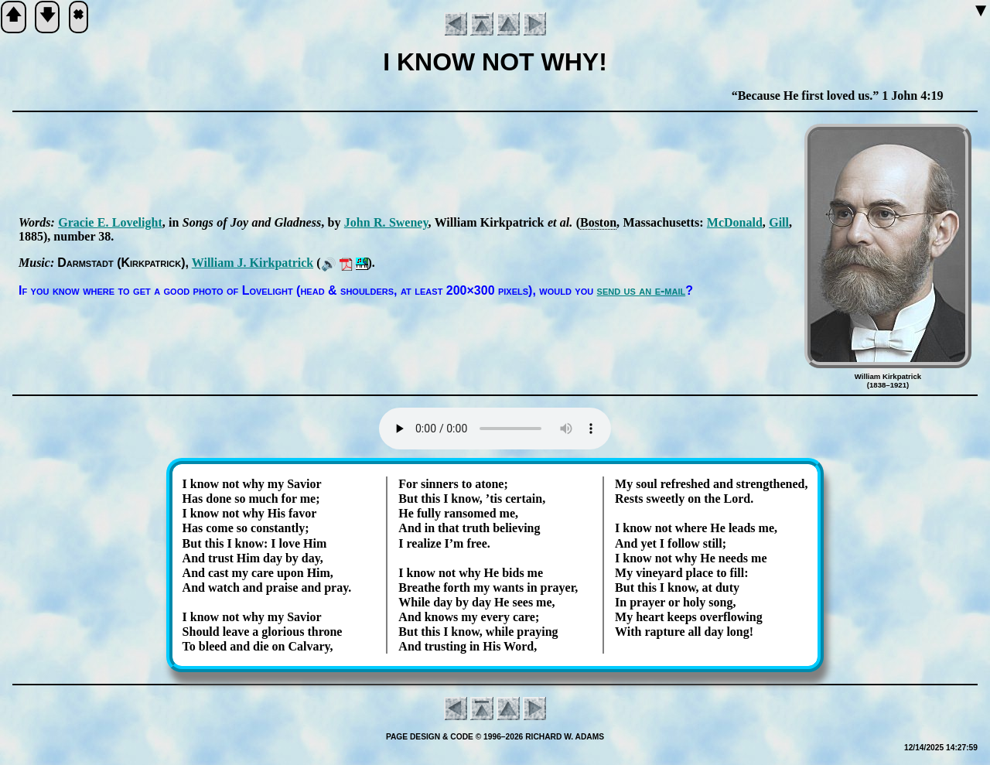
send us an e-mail (641, 290)
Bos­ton (598, 222)
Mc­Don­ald (735, 222)
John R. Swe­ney (386, 222)
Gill (779, 222)
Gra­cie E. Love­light (110, 222)
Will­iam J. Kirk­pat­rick (252, 262)
